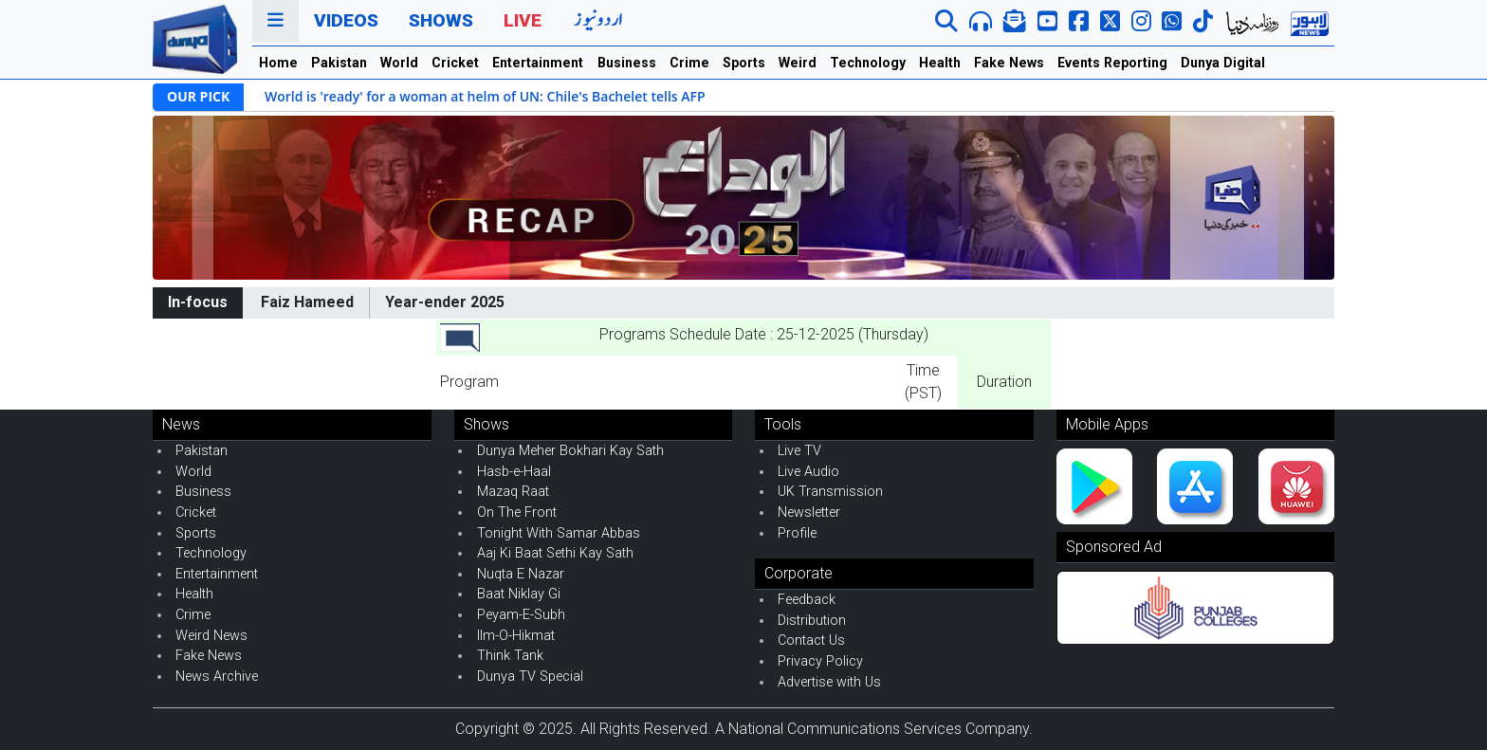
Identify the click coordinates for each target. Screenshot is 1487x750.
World (399, 62)
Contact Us (811, 640)
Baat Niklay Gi (518, 594)
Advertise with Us (829, 682)
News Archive (216, 676)
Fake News (1009, 62)
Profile (797, 533)
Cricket (455, 62)
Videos (346, 20)
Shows (441, 20)
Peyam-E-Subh (521, 615)
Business (626, 62)
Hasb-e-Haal (514, 472)
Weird (798, 62)
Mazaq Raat (513, 492)
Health (940, 62)
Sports (744, 62)
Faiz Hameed (307, 302)
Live (523, 20)
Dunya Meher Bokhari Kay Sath (570, 451)
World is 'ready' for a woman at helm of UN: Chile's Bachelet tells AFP (485, 96)
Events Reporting (1112, 62)
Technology (868, 62)
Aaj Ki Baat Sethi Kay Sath (555, 553)
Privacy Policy (820, 661)
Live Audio (808, 472)
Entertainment (537, 62)
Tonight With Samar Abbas (558, 533)
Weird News (211, 636)
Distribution (812, 621)
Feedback (806, 600)
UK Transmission (830, 492)
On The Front (517, 512)
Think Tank (510, 656)
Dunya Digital (1223, 62)
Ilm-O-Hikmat (516, 636)
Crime (689, 62)
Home (278, 62)
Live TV (799, 451)
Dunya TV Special (530, 676)
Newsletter (809, 512)
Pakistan (339, 62)
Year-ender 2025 (445, 302)
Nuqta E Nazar (520, 574)
